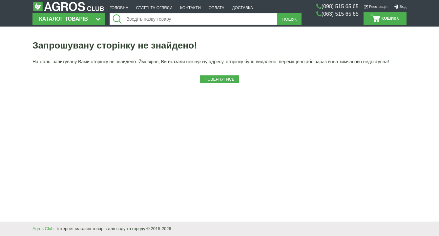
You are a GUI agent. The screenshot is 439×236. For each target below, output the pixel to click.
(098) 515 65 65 (340, 6)
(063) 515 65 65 (340, 14)
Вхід (400, 7)
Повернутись (220, 79)
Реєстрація (375, 7)
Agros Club (42, 228)
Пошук (289, 19)
